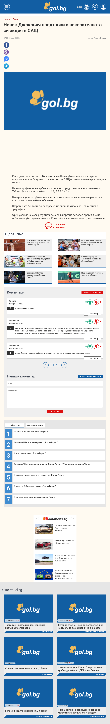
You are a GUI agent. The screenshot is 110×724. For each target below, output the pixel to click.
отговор (94, 313)
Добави (55, 412)
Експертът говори (44, 717)
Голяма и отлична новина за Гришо (31, 431)
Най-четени (15, 425)
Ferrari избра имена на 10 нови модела (54, 544)
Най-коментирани (35, 425)
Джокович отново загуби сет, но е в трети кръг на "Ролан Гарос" (38, 242)
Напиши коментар (59, 226)
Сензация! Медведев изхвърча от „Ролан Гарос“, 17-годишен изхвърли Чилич (52, 464)
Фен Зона (100, 674)
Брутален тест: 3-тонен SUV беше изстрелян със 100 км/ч (55, 559)
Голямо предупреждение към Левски (26, 710)
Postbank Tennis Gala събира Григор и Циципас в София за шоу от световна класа (38, 260)
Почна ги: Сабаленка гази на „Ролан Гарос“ (35, 486)
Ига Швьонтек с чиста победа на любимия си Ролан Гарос (91, 242)
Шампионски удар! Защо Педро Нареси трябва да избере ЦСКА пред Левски (80, 669)
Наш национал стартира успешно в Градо (34, 497)
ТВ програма (46, 674)
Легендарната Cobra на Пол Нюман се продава (55, 529)
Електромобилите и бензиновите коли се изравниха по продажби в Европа (54, 574)
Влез (82, 376)
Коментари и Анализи (94, 632)
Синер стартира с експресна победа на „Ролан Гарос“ (91, 259)
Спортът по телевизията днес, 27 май (26, 668)
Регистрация (94, 376)
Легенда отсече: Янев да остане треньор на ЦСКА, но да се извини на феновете (80, 626)
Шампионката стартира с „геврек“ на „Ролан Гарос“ (39, 475)
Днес (83, 7)
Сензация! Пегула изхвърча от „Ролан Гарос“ (36, 442)
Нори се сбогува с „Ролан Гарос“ (30, 453)
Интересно (47, 632)
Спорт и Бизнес (97, 717)
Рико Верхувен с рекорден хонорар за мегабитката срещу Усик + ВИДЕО (79, 711)
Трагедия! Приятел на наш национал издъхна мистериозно (25, 626)
